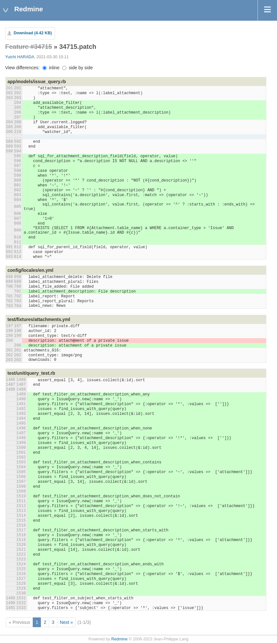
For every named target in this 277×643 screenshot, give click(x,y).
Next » (66, 622)
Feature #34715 (28, 46)
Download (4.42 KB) (33, 33)
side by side (77, 67)
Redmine (119, 639)
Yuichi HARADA (19, 57)
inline (51, 67)
